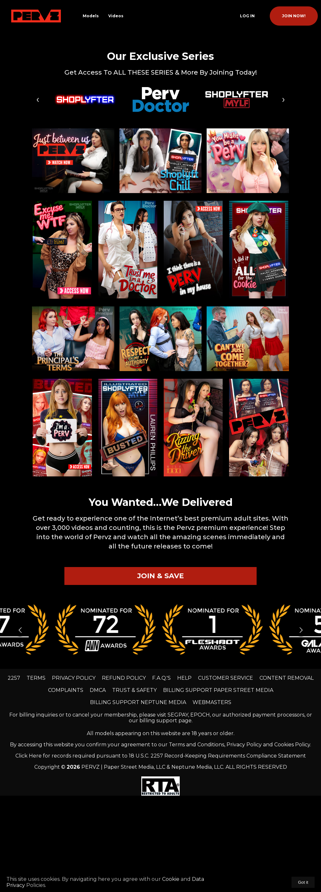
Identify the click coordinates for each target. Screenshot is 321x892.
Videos (115, 15)
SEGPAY (178, 715)
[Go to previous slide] (20, 630)
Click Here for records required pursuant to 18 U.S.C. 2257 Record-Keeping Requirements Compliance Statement (160, 756)
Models (91, 15)
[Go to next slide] (301, 630)
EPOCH (200, 715)
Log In (247, 15)
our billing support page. (161, 721)
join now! (294, 15)
